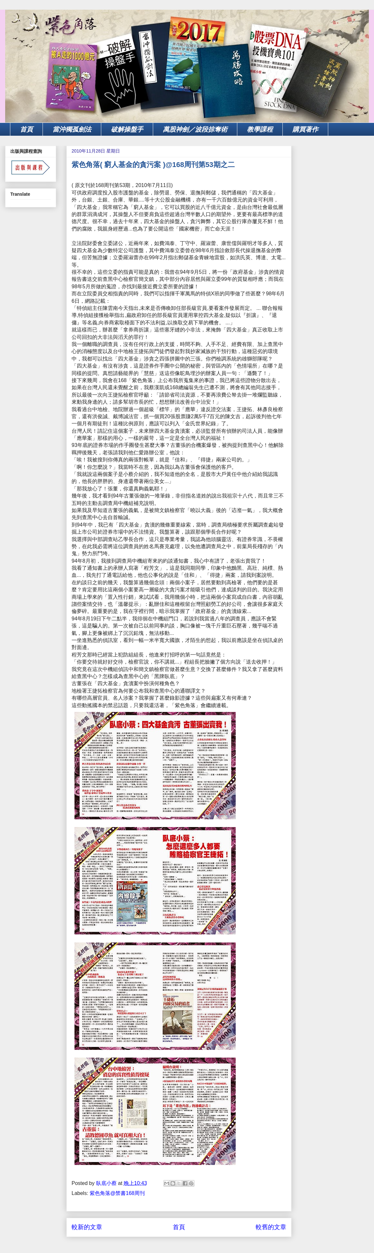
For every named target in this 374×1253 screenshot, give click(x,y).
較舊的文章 (271, 1227)
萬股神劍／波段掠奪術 (195, 129)
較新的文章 (87, 1227)
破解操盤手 (127, 129)
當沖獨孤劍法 (72, 129)
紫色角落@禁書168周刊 (117, 1193)
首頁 (26, 129)
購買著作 (305, 129)
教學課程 (260, 129)
